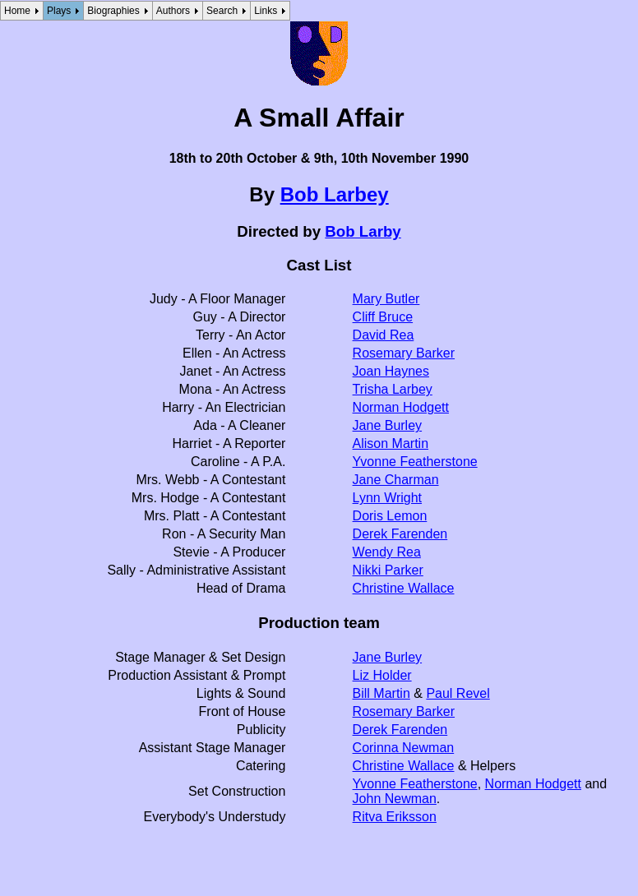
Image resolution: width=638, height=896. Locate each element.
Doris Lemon (390, 516)
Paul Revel (457, 693)
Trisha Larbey (392, 389)
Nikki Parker (388, 570)
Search (222, 10)
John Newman (395, 799)
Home (17, 10)
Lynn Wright (387, 498)
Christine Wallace (404, 588)
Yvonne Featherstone (415, 462)
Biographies (113, 10)
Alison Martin (390, 443)
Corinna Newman (404, 748)
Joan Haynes (391, 371)
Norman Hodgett (401, 407)
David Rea (383, 335)
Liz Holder (382, 675)
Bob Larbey (334, 194)
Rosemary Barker (404, 353)
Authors (173, 10)
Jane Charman (396, 480)
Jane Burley (388, 425)
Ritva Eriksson (395, 817)
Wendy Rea (387, 552)
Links (265, 10)
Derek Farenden (400, 534)
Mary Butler (386, 299)
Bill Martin (381, 693)
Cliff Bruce (383, 317)
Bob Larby (362, 231)
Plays (59, 10)
